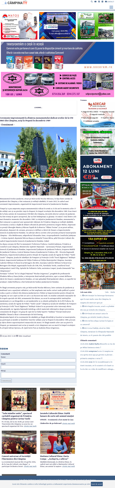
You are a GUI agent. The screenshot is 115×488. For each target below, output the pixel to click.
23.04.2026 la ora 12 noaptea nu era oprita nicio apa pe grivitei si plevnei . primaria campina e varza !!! (96, 355)
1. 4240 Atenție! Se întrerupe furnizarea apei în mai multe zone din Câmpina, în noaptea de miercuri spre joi (97, 299)
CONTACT (109, 1)
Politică (31, 480)
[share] (1, 348)
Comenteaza (6, 380)
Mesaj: (3, 370)
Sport (74, 480)
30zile (112, 292)
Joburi (87, 480)
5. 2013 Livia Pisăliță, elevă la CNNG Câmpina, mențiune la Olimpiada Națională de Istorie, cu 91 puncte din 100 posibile (97, 332)
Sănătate (60, 480)
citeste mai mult (30, 426)
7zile (107, 292)
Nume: (3, 357)
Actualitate (23, 480)
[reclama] (19, 38)
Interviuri (53, 480)
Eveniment (44, 480)
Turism (93, 480)
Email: (3, 363)
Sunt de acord (96, 484)
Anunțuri (80, 480)
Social (37, 480)
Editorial (68, 480)
